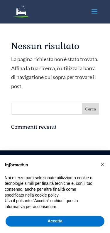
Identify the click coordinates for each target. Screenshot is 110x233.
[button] (102, 164)
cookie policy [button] (46, 195)
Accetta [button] (55, 221)
